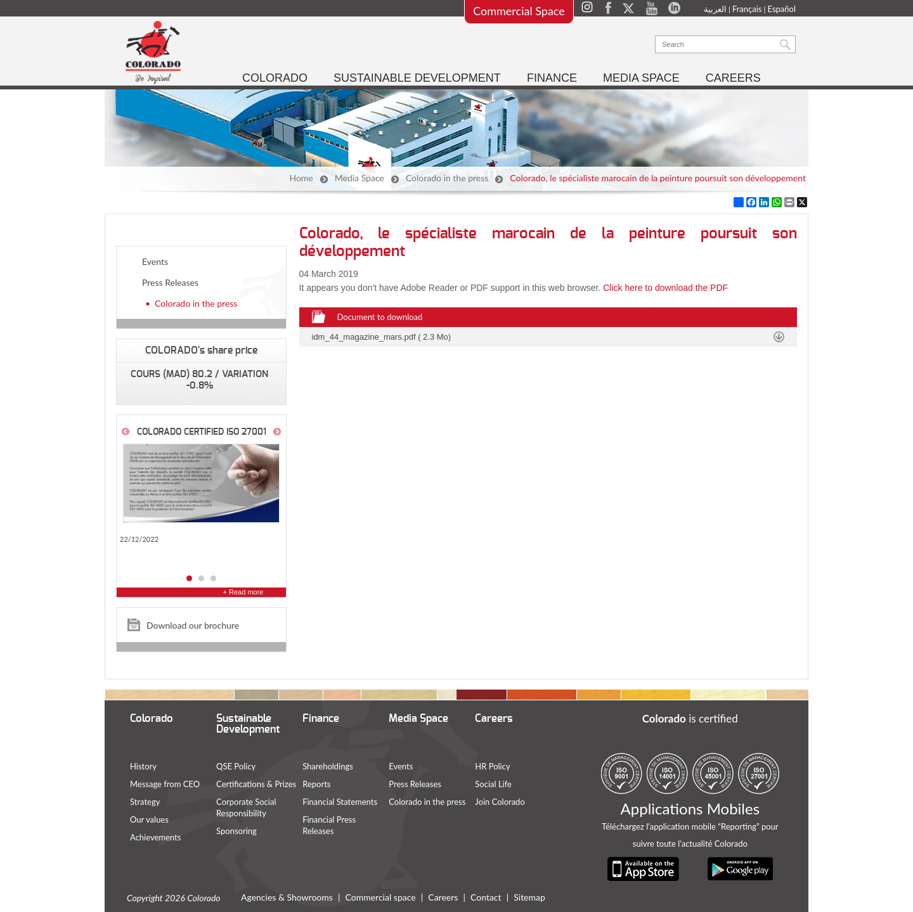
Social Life (493, 784)
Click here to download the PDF (665, 288)
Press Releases (170, 282)
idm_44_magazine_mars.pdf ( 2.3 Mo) (381, 337)
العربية (715, 9)
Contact (486, 897)
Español (782, 9)
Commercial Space (519, 11)
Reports (316, 784)
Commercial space (381, 897)
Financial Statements (339, 802)
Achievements (155, 837)
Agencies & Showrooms (287, 897)
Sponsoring (236, 831)
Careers (443, 897)
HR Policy (492, 766)
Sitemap (529, 897)
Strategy (145, 802)
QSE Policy (236, 766)
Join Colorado (499, 802)
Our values (149, 819)
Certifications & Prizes (256, 784)
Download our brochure (192, 625)
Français (747, 9)
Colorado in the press (447, 177)
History (143, 766)
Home (301, 177)
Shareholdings (327, 766)
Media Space (359, 177)
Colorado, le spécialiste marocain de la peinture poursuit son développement (658, 177)
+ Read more (243, 592)
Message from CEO (165, 784)
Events (155, 261)
